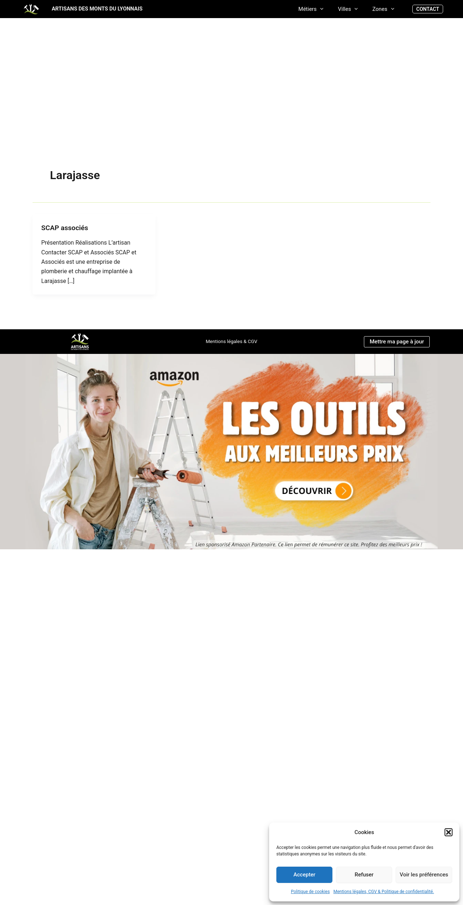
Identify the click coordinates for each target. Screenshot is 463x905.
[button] (448, 832)
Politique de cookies (310, 891)
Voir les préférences (424, 874)
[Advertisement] (231, 113)
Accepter (304, 874)
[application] (329, 8)
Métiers (319, 8)
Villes (353, 8)
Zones (385, 8)
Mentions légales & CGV (231, 341)
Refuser (363, 874)
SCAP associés (65, 227)
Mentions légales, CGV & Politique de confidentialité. (384, 891)
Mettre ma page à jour (396, 341)
